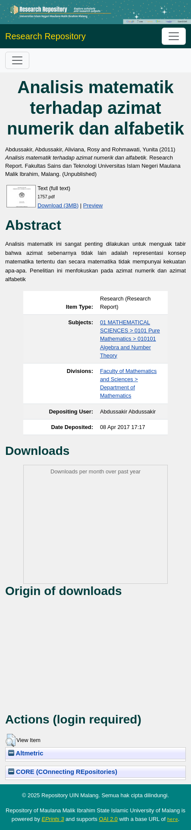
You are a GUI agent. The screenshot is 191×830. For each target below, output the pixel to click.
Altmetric (25, 753)
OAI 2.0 (108, 819)
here (172, 819)
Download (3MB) (58, 205)
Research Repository (45, 36)
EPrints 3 (53, 819)
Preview (93, 205)
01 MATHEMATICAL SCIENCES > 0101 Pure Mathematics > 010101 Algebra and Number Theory (130, 339)
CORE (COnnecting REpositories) (62, 771)
